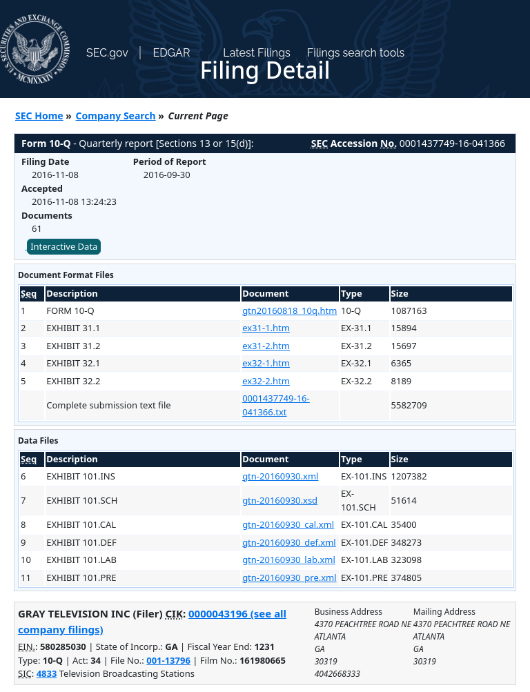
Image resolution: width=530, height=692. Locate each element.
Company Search (116, 115)
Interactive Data (63, 246)
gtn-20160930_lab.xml (288, 559)
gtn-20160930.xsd (279, 500)
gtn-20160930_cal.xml (288, 524)
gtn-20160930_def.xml (289, 542)
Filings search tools (356, 52)
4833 (47, 673)
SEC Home (39, 115)
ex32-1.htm (266, 363)
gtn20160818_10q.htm (289, 310)
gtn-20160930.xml (280, 476)
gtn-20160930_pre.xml (289, 577)
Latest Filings (256, 52)
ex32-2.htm (266, 381)
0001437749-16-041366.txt (276, 405)
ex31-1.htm (266, 328)
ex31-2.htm (266, 345)
